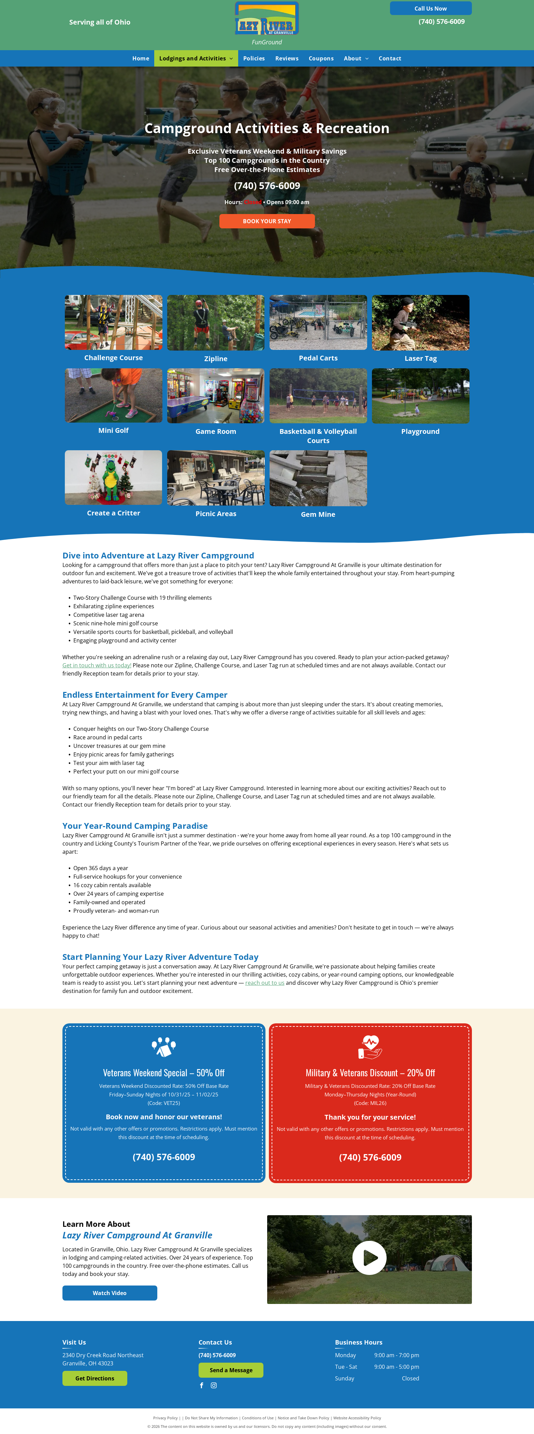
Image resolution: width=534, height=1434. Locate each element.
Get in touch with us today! (96, 665)
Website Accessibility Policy (357, 1417)
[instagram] (213, 1386)
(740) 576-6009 (442, 21)
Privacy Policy (165, 1417)
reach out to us (265, 982)
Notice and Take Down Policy (303, 1417)
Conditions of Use (258, 1417)
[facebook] (201, 1386)
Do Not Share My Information (211, 1417)
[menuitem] (140, 58)
